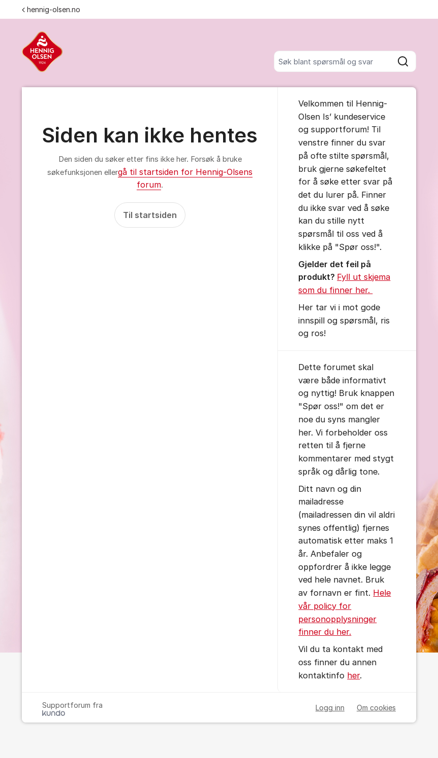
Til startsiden (150, 215)
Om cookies (376, 707)
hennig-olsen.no (51, 9)
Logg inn (330, 707)
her (353, 675)
